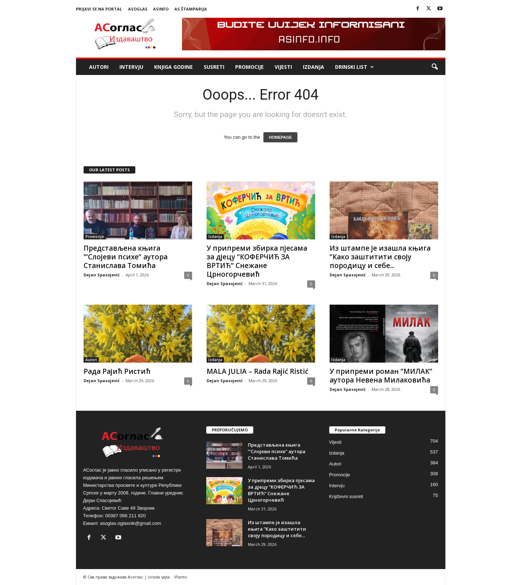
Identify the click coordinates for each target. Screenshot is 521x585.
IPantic (180, 577)
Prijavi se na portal (99, 9)
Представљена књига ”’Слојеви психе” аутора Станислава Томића (126, 256)
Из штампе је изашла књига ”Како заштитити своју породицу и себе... (380, 256)
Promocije (249, 66)
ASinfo (161, 9)
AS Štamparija (190, 9)
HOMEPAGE (280, 137)
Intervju (131, 66)
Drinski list (354, 67)
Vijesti (283, 66)
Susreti (214, 66)
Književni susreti (346, 496)
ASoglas (138, 9)
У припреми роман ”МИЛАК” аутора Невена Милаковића (381, 376)
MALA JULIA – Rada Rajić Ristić (257, 371)
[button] (434, 67)
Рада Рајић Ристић (117, 371)
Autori (99, 66)
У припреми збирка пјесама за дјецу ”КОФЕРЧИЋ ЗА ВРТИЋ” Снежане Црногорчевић (257, 261)
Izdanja (313, 66)
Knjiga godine (173, 66)
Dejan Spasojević (102, 274)
